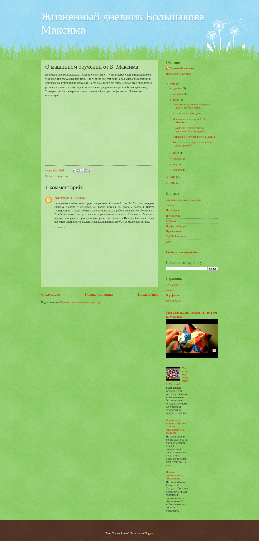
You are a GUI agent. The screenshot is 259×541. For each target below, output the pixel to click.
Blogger (148, 533)
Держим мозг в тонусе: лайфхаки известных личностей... (191, 106)
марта (176, 164)
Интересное (62, 176)
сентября (178, 94)
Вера (57, 198)
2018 (173, 177)
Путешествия (173, 231)
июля (176, 99)
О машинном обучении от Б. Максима (194, 136)
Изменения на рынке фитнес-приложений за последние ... (190, 130)
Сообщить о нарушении (182, 252)
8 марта (170, 205)
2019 (173, 83)
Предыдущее (148, 294)
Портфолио (172, 295)
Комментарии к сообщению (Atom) (80, 302)
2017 (173, 183)
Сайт (169, 241)
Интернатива (173, 215)
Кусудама (171, 221)
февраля (178, 170)
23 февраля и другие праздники (183, 200)
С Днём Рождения (176, 236)
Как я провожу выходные (187, 113)
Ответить (60, 227)
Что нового (172, 285)
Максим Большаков (182, 68)
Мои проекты (173, 300)
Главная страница (99, 294)
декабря (178, 88)
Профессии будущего (178, 226)
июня (176, 152)
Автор (169, 290)
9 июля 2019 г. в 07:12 (73, 198)
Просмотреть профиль (178, 73)
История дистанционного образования (175, 475)
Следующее (50, 294)
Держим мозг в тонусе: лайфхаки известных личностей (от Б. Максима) (176, 426)
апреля (177, 158)
